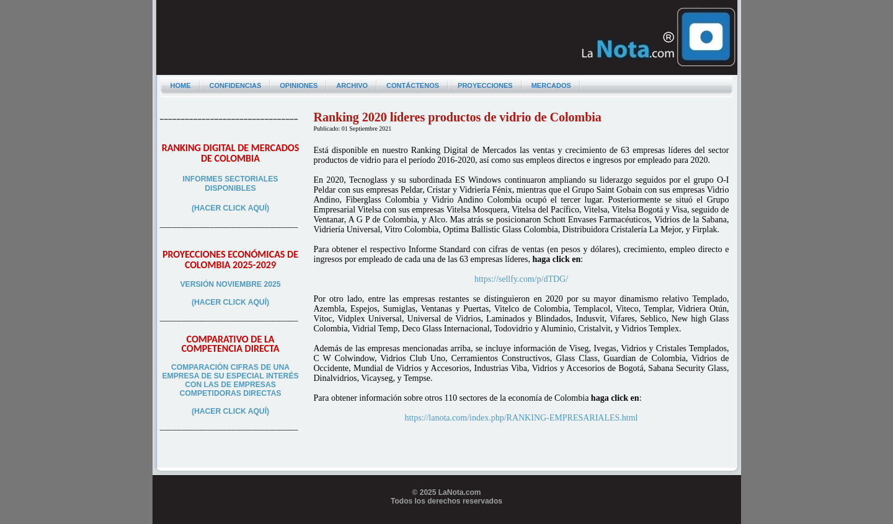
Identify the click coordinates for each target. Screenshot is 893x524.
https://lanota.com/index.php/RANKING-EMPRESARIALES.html (521, 417)
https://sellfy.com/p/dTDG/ (521, 279)
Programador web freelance (447, 519)
